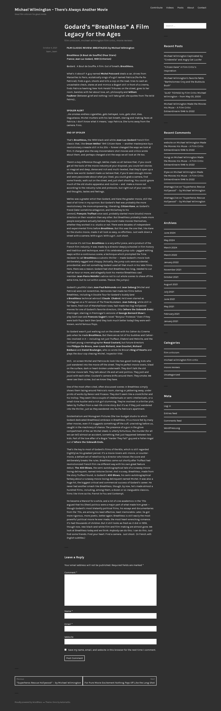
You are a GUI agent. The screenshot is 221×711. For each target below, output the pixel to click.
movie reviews (124, 40)
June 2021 (169, 299)
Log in (167, 405)
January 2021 (171, 321)
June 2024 (169, 232)
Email (68, 624)
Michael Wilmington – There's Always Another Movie (61, 9)
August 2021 (171, 284)
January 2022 (171, 262)
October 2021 (171, 277)
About (190, 7)
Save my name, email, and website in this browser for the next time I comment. (112, 649)
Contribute (156, 7)
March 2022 (170, 254)
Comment (70, 572)
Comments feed (173, 420)
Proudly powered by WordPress (28, 702)
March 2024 (170, 247)
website (168, 142)
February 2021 (172, 313)
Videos (170, 7)
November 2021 (172, 269)
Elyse (167, 172)
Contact (202, 7)
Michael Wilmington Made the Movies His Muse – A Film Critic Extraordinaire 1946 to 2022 (185, 107)
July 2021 (169, 291)
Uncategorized (172, 374)
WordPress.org (172, 428)
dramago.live (171, 186)
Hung (167, 157)
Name (68, 611)
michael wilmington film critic (98, 40)
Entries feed (170, 413)
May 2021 (169, 306)
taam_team (51, 51)
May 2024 (169, 240)
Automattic (65, 702)
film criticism (72, 40)
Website (68, 636)
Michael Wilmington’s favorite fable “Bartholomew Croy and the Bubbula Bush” (184, 82)
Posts (180, 7)
